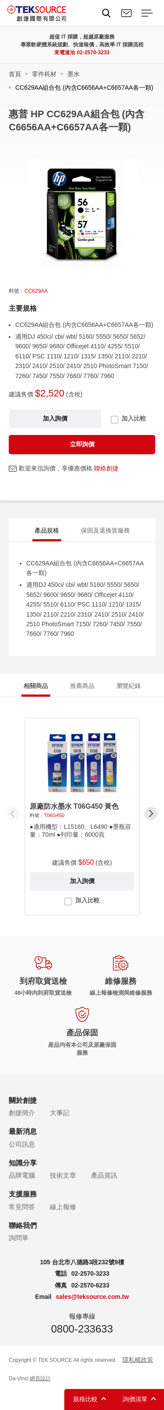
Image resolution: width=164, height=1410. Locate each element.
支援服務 (23, 1194)
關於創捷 (23, 1100)
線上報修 (63, 1206)
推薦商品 (82, 685)
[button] (150, 813)
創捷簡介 (22, 1112)
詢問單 (18, 1238)
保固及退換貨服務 (105, 530)
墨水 (73, 73)
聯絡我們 (126, 13)
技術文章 (63, 1175)
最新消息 (23, 1131)
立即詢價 (82, 444)
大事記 (60, 1112)
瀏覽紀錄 (128, 685)
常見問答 (22, 1206)
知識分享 (23, 1163)
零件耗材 (44, 73)
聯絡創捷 (106, 468)
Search (106, 13)
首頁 (15, 73)
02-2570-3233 (93, 52)
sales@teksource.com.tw (92, 1296)
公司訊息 (22, 1144)
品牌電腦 (22, 1175)
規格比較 (85, 1399)
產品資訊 (104, 1175)
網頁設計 (40, 1378)
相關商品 (36, 685)
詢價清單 (135, 1399)
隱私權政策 (137, 1359)
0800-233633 (82, 1329)
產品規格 (47, 530)
